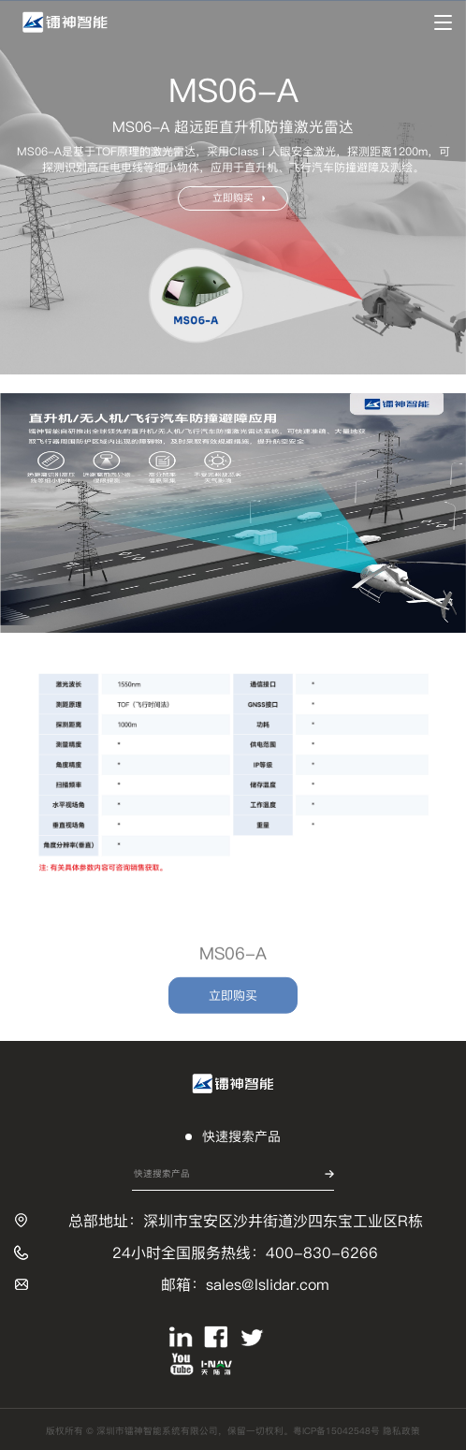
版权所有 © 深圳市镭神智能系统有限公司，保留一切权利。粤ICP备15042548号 (214, 1431)
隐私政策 (401, 1431)
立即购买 (238, 198)
